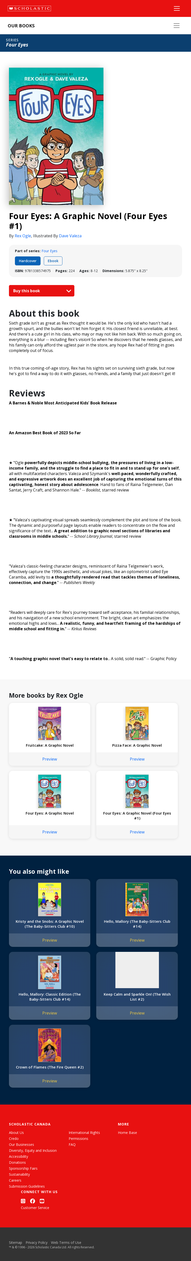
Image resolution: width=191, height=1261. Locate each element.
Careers (15, 1180)
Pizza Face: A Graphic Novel (137, 745)
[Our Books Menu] (176, 25)
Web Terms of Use (66, 1242)
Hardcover (28, 260)
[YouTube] (42, 1201)
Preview (49, 759)
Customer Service (35, 1207)
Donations (17, 1162)
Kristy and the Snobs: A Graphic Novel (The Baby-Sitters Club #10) (50, 924)
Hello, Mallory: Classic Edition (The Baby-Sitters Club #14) (50, 997)
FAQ (72, 1144)
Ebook (53, 260)
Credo (14, 1138)
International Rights (84, 1132)
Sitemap (15, 1242)
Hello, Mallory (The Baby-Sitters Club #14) (137, 924)
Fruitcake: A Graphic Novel (50, 745)
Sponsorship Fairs (23, 1168)
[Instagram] (23, 1201)
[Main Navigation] (177, 8)
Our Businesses (21, 1144)
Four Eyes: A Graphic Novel (50, 813)
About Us (16, 1132)
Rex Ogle (23, 236)
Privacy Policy (37, 1242)
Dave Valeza (70, 236)
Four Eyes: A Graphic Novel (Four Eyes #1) (137, 816)
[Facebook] (32, 1201)
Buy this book (41, 290)
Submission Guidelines (27, 1186)
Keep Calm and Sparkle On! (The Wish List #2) (137, 997)
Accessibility (18, 1156)
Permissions (78, 1138)
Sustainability (19, 1174)
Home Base (127, 1132)
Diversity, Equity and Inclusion (33, 1150)
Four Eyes (49, 250)
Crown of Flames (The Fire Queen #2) (50, 1067)
